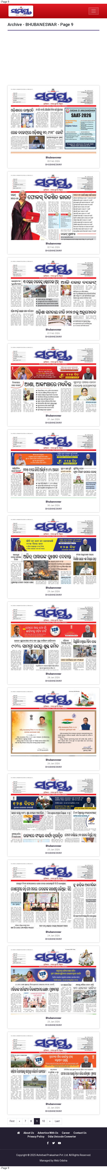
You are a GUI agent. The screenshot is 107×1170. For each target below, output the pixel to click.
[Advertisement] (53, 59)
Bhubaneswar (53, 243)
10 (43, 1121)
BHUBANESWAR (53, 164)
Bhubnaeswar (53, 157)
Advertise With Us (48, 1132)
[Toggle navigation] (94, 11)
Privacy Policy (36, 1136)
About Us (28, 1132)
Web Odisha (60, 1160)
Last (57, 1121)
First (12, 1121)
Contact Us (80, 1132)
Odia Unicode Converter (62, 1136)
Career (66, 1132)
